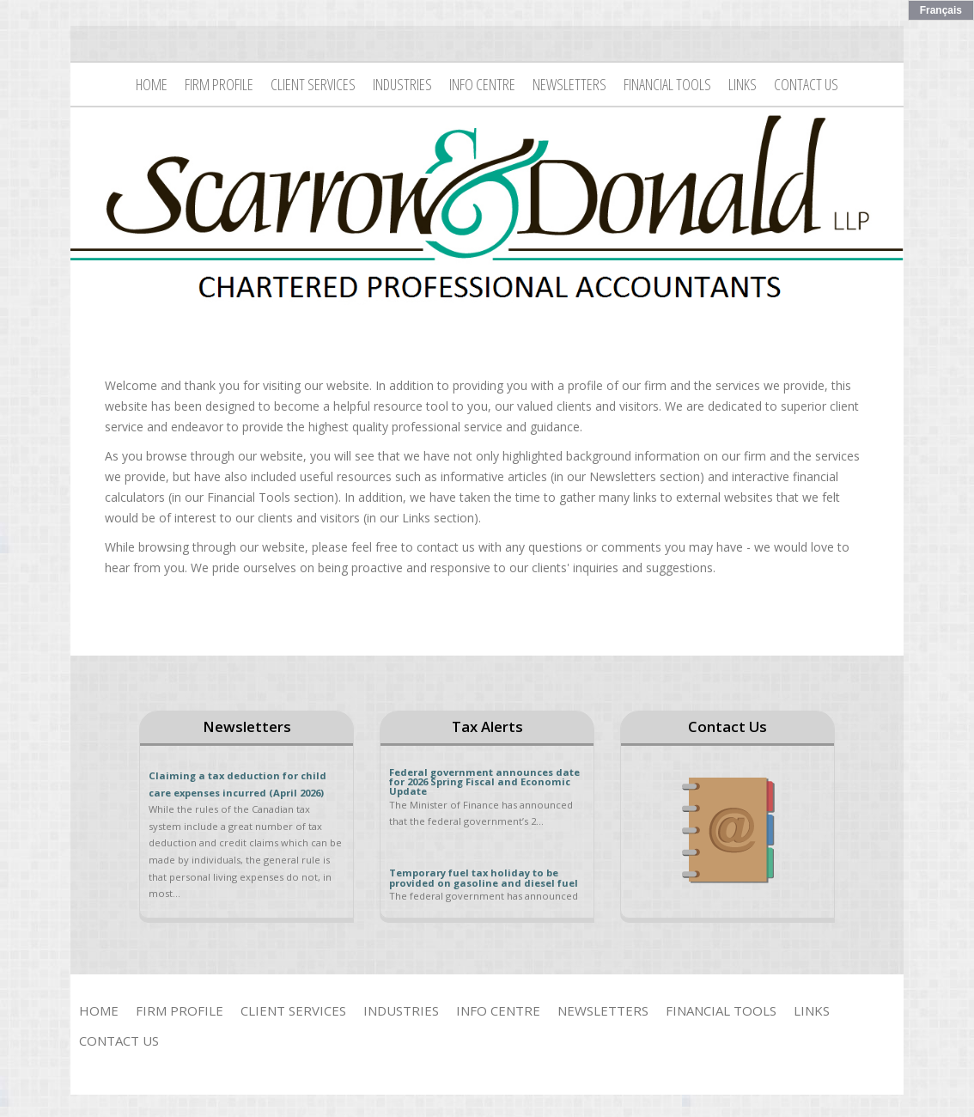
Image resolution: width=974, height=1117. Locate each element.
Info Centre (482, 84)
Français (941, 10)
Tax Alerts (487, 726)
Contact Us (806, 84)
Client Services (313, 84)
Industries (402, 84)
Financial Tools (667, 84)
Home (151, 84)
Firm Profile (219, 84)
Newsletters (569, 84)
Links (742, 84)
